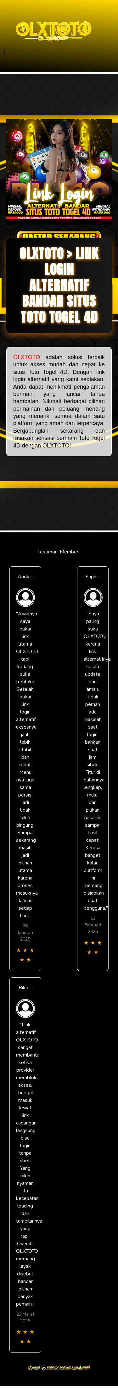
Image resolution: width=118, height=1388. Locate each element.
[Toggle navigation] (5, 51)
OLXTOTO (26, 357)
